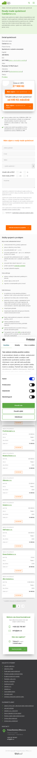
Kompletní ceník (8, 694)
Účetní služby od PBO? (8, 176)
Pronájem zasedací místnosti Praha (13, 674)
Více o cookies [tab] (29, 345)
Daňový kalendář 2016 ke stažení (12, 713)
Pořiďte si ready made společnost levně (14, 716)
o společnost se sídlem (15, 106)
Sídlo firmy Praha (8, 669)
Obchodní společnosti (12, 8)
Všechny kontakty (16, 649)
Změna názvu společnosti (11, 721)
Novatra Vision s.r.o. (9, 455)
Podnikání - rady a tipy (10, 679)
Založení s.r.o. (7, 686)
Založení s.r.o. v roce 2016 (11, 711)
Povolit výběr (18, 411)
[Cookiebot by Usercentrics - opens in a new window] (26, 340)
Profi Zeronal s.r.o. (9, 431)
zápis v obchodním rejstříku (17, 60)
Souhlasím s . (20, 212)
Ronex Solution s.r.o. (9, 554)
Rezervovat (18, 422)
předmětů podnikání (19, 266)
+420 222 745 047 (19, 627)
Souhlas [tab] (6, 345)
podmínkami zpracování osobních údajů (22, 212)
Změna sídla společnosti (10, 718)
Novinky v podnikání (9, 681)
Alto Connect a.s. (8, 579)
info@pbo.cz (17, 631)
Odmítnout (18, 417)
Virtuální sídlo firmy (9, 666)
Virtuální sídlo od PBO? (8, 172)
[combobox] (18, 166)
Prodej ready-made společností (12, 671)
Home (3, 8)
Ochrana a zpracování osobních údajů (14, 696)
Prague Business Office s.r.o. (16, 730)
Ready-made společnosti (25, 8)
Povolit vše (18, 405)
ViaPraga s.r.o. (7, 529)
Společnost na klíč (9, 684)
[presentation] (17, 219)
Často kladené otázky (9, 691)
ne (27, 172)
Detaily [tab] (17, 345)
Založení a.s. (7, 689)
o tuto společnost (17, 92)
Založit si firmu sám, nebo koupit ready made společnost (19, 705)
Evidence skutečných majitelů (12, 676)
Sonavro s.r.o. (7, 505)
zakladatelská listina (16, 71)
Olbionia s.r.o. (7, 480)
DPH (19, 332)
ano (21, 172)
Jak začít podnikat (9, 708)
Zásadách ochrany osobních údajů (11, 209)
